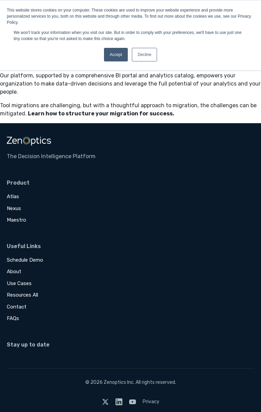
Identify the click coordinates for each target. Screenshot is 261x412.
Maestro (16, 220)
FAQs (13, 318)
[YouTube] (132, 401)
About (14, 271)
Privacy (151, 402)
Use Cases (19, 283)
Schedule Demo (25, 260)
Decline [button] (144, 54)
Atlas (13, 196)
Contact (17, 307)
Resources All (22, 295)
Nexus (14, 208)
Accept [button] (116, 54)
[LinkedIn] (119, 401)
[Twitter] (105, 401)
